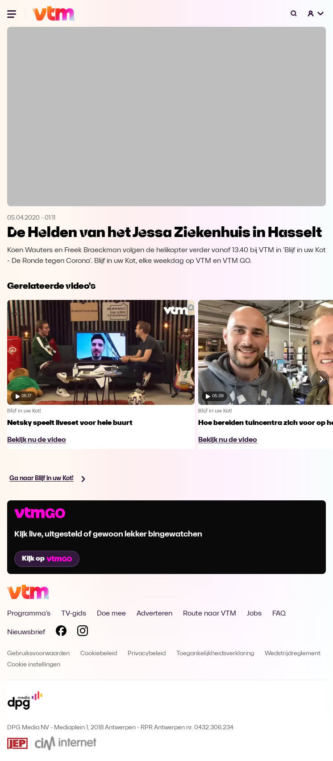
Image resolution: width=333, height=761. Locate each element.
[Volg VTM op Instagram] (82, 632)
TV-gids (73, 613)
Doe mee (111, 613)
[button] (316, 13)
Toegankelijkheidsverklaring (215, 653)
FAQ (279, 613)
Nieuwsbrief (26, 632)
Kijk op (47, 558)
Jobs (254, 613)
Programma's (28, 613)
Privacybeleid (147, 653)
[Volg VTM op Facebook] (61, 632)
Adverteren (154, 613)
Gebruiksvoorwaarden (38, 653)
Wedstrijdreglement (293, 653)
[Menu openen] (12, 13)
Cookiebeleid (98, 653)
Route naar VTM (209, 613)
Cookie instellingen (33, 664)
